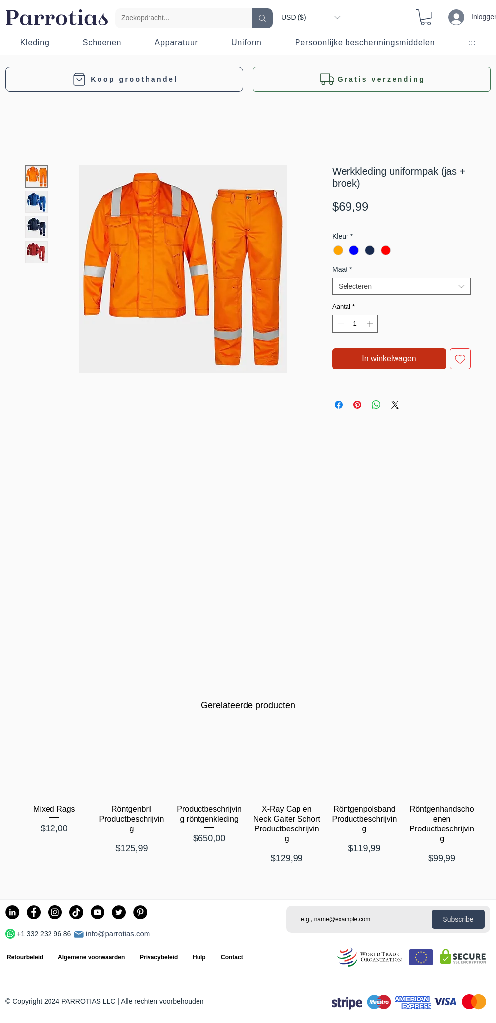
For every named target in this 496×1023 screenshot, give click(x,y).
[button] (311, 17)
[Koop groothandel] (124, 79)
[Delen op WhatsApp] (376, 405)
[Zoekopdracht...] (176, 18)
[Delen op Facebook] (339, 405)
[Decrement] (340, 323)
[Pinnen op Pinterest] (357, 405)
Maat (342, 269)
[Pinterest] (140, 912)
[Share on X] (395, 405)
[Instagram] (55, 912)
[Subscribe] (458, 919)
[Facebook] (34, 912)
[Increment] (371, 323)
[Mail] (78, 934)
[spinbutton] (355, 323)
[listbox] (311, 17)
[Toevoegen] (460, 358)
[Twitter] (119, 912)
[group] (248, 802)
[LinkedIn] (12, 912)
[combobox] (401, 286)
